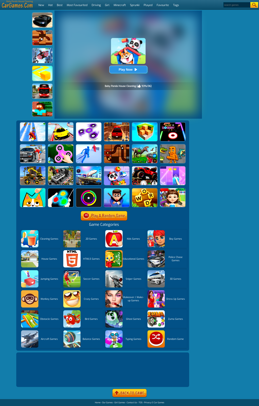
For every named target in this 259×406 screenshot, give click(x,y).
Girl (107, 5)
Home (97, 402)
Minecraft (120, 5)
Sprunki (135, 5)
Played (148, 5)
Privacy (147, 402)
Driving (96, 5)
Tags (176, 5)
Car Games (159, 402)
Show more (28, 380)
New (41, 5)
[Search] (236, 5)
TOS (140, 402)
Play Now (128, 69)
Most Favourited (77, 5)
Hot (50, 5)
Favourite (163, 5)
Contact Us (132, 402)
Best (60, 5)
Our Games (107, 402)
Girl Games (119, 402)
